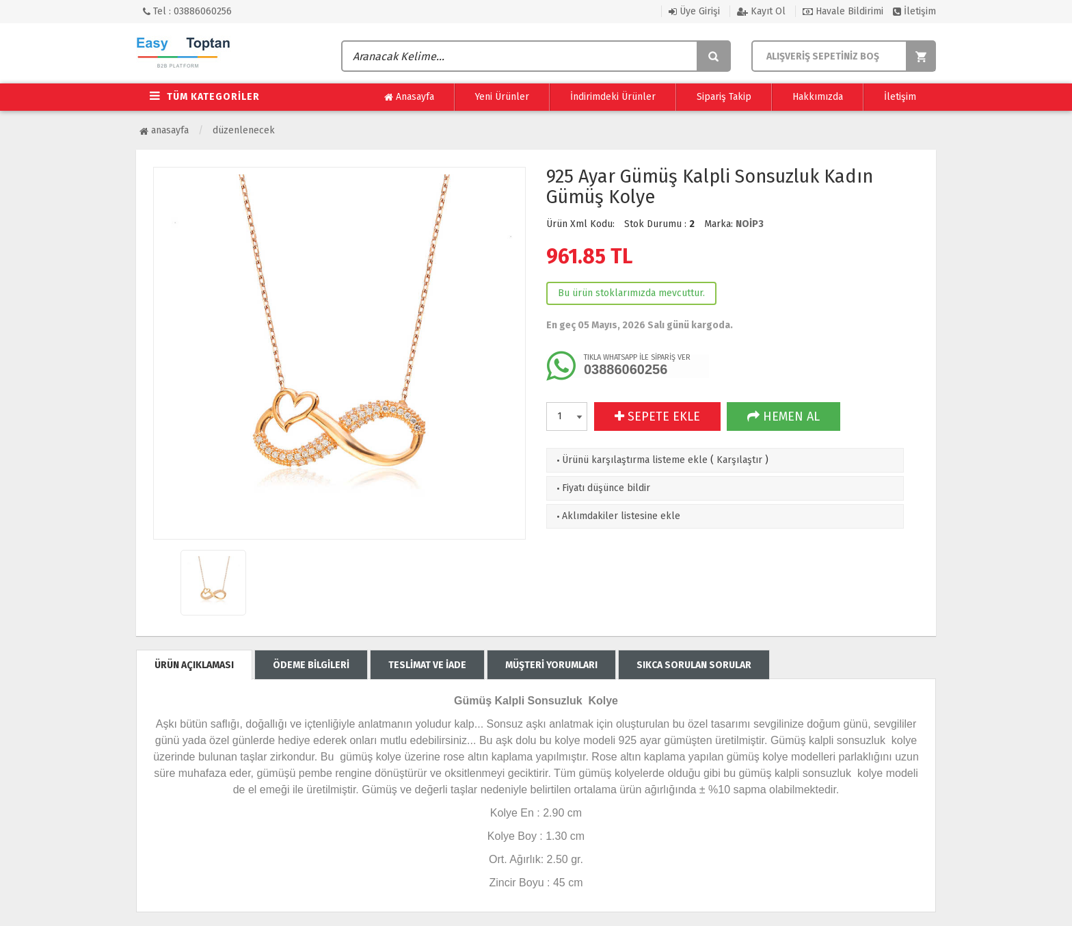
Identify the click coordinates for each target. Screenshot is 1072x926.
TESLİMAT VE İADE (427, 665)
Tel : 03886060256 (187, 11)
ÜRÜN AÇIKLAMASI (194, 665)
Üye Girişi (694, 11)
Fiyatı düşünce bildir (602, 488)
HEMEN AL (783, 416)
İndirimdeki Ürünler (613, 97)
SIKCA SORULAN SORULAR (693, 665)
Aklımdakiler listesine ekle (617, 516)
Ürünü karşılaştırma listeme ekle (631, 460)
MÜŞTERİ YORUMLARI (551, 665)
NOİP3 (750, 224)
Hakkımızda (817, 97)
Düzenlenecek (244, 130)
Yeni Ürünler (502, 97)
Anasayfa (409, 97)
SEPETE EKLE (657, 416)
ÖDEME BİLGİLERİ (311, 665)
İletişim (914, 11)
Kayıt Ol (761, 11)
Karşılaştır (739, 460)
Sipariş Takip (724, 97)
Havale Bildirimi (843, 11)
